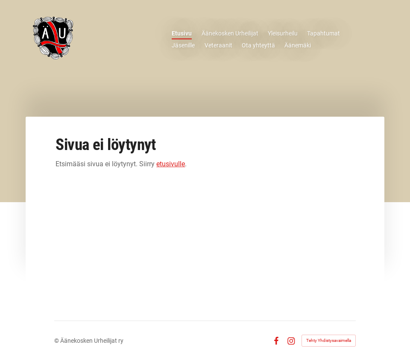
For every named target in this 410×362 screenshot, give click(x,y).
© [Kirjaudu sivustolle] (57, 340)
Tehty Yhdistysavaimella (328, 340)
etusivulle (170, 164)
